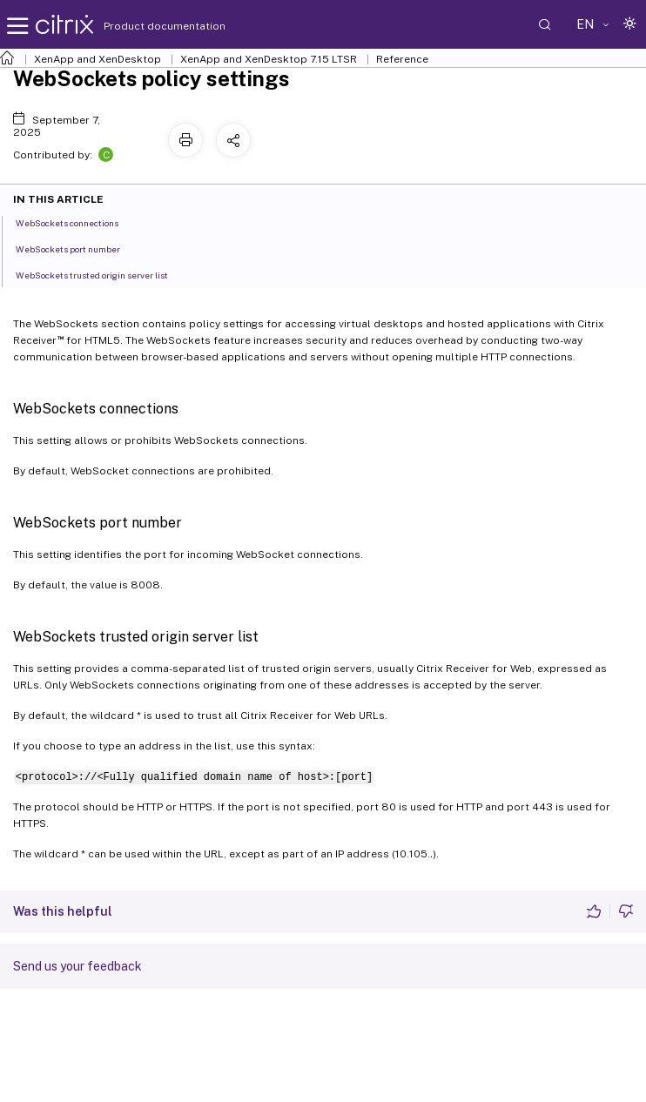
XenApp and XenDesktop (97, 59)
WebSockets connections (77, 222)
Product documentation (143, 26)
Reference (402, 59)
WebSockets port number (77, 248)
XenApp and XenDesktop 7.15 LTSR (268, 59)
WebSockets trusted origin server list (101, 274)
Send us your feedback (77, 966)
